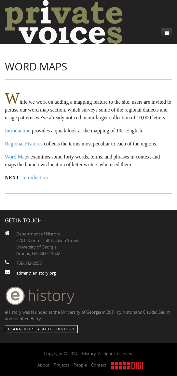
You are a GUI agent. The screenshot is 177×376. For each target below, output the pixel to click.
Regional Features (24, 143)
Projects (61, 365)
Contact (98, 365)
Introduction (18, 130)
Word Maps (17, 156)
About (43, 365)
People (80, 365)
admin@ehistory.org (36, 273)
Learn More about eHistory (41, 328)
